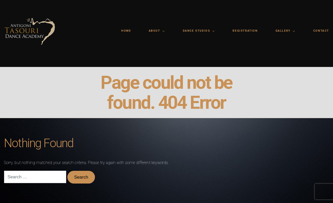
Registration (245, 30)
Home (126, 30)
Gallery (283, 30)
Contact (321, 30)
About (154, 30)
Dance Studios (196, 30)
